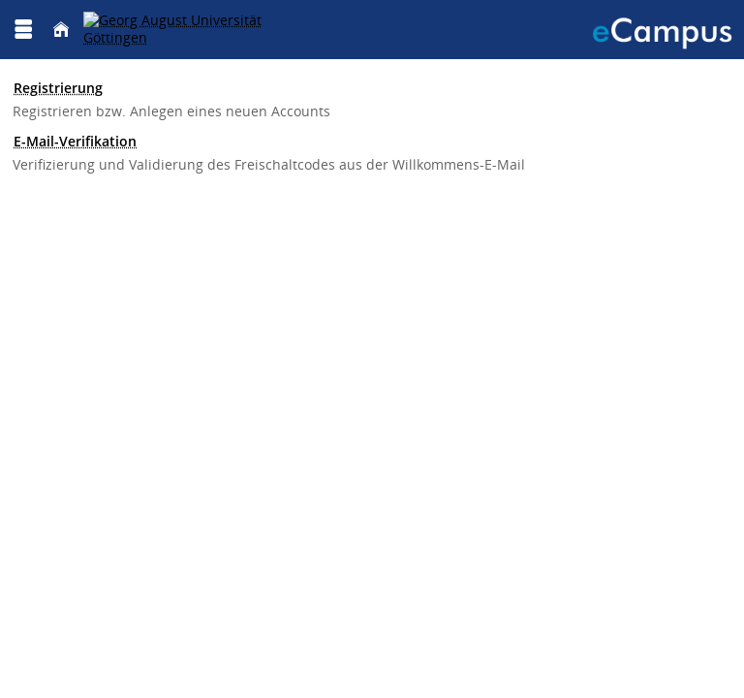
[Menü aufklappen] (23, 30)
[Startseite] (61, 30)
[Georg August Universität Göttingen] (193, 29)
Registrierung (58, 88)
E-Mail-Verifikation (75, 141)
